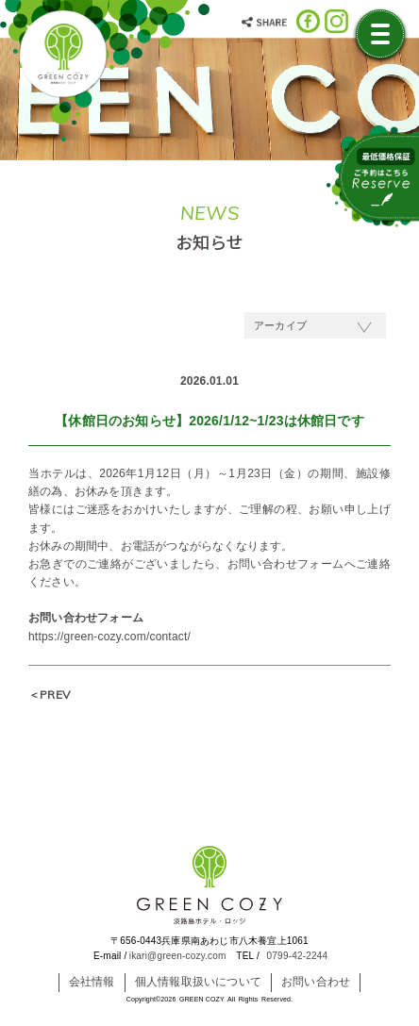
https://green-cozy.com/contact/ (109, 636)
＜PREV (49, 694)
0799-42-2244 (297, 956)
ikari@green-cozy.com (177, 956)
